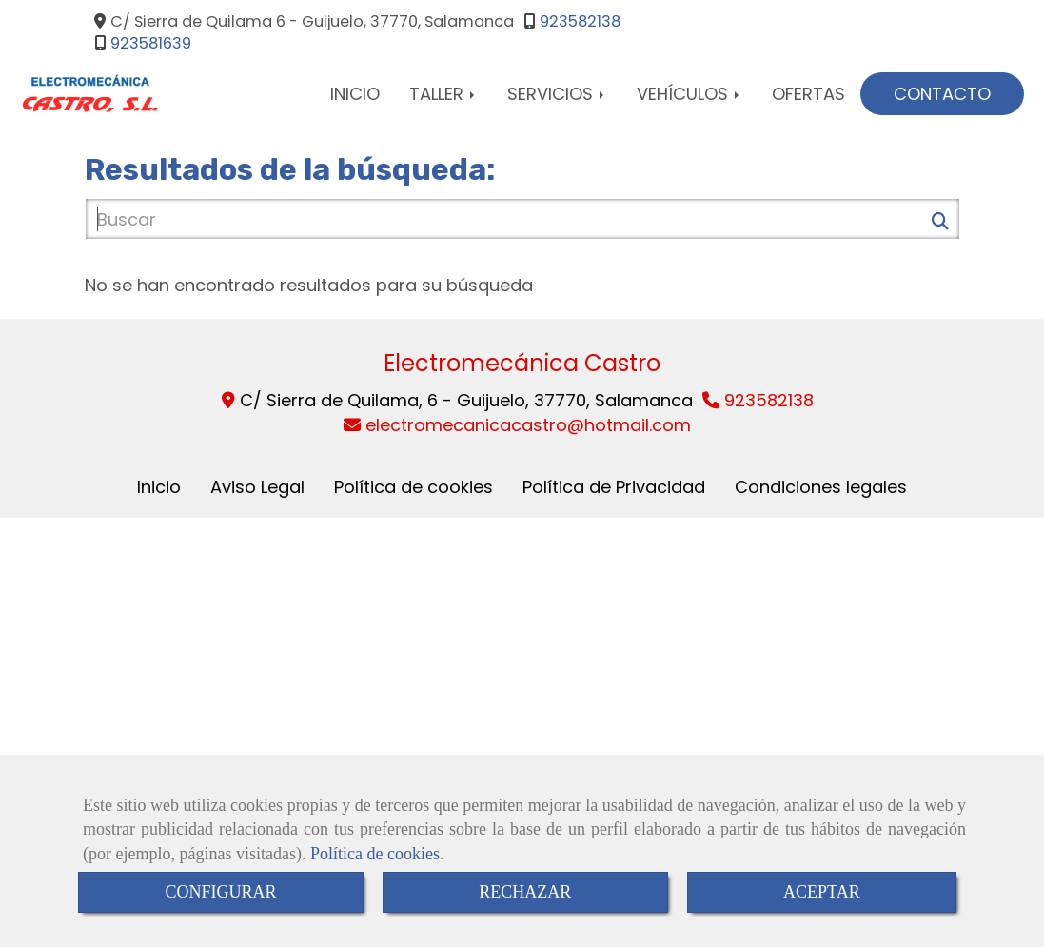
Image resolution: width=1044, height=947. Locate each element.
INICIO (355, 94)
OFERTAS (808, 94)
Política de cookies (375, 853)
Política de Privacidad (613, 487)
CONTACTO (942, 94)
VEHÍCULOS (689, 94)
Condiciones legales (821, 487)
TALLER (443, 94)
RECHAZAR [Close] (525, 891)
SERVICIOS (557, 94)
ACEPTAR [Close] (821, 891)
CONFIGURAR (220, 891)
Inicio (159, 487)
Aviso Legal (257, 487)
